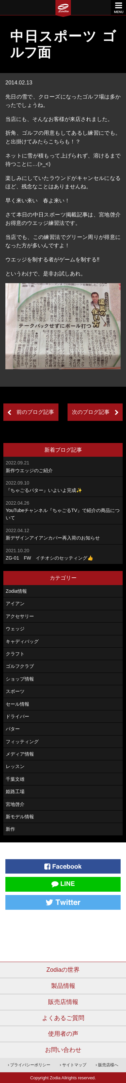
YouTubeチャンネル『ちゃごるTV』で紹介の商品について (63, 510)
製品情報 (63, 985)
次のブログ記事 (91, 412)
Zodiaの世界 (63, 969)
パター (13, 728)
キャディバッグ (22, 641)
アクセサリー (20, 616)
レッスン (15, 766)
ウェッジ (15, 628)
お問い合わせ (63, 1049)
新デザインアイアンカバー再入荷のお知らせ (63, 533)
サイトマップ (74, 1065)
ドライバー (17, 716)
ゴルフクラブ (20, 666)
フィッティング (22, 741)
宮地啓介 (15, 804)
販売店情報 (63, 1002)
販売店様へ (108, 1065)
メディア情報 (20, 754)
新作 (10, 829)
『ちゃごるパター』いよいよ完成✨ (63, 486)
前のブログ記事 (35, 412)
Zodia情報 (16, 591)
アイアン (15, 603)
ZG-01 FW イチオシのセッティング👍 (63, 554)
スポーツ (15, 691)
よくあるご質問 (63, 1018)
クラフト (15, 653)
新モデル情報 (20, 816)
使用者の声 (63, 1033)
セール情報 (17, 704)
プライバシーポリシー (30, 1065)
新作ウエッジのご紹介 (63, 466)
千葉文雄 (15, 779)
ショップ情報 (20, 679)
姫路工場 (15, 791)
